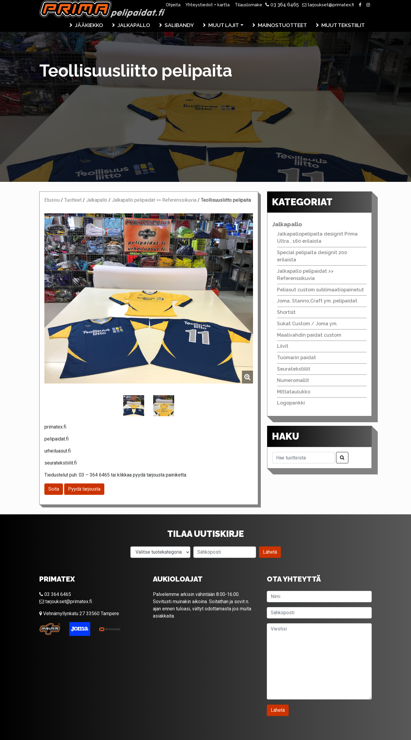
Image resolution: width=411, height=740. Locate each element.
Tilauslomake (248, 4)
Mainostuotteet (282, 25)
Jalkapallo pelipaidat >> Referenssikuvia (154, 200)
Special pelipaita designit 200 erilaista (312, 256)
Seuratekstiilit (293, 369)
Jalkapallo (134, 25)
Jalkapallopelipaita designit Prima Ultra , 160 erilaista (317, 237)
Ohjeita (173, 4)
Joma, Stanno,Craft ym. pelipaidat (317, 301)
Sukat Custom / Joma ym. (307, 323)
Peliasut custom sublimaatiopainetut (320, 290)
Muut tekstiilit (343, 25)
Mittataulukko (293, 392)
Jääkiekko (89, 25)
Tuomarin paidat (296, 357)
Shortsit (286, 312)
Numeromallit (293, 380)
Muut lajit (223, 25)
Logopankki (291, 403)
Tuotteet (73, 200)
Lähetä (270, 552)
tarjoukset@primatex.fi (328, 4)
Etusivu (52, 200)
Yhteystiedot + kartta (208, 4)
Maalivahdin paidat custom (309, 335)
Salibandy (179, 25)
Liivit (282, 346)
